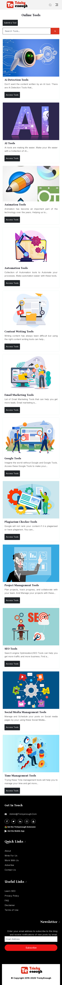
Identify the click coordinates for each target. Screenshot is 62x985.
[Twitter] (13, 821)
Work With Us (12, 860)
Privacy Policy (12, 895)
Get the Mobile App (16, 831)
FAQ (7, 900)
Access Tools (12, 95)
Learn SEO (10, 891)
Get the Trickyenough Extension (21, 827)
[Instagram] (26, 821)
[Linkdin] (20, 821)
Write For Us (11, 855)
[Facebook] (7, 821)
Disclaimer (10, 905)
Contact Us (10, 870)
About (8, 851)
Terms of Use (11, 910)
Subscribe (31, 947)
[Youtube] (33, 821)
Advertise (9, 865)
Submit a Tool (10, 22)
